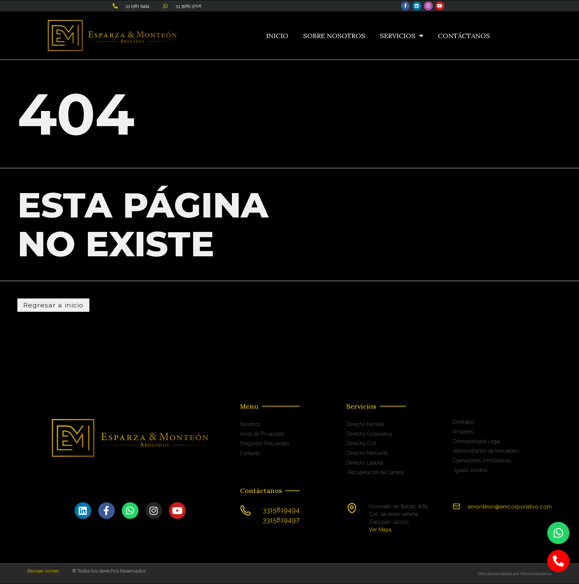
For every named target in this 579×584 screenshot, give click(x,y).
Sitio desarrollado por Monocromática (514, 574)
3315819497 (281, 520)
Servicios (401, 35)
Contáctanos (464, 35)
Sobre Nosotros (334, 35)
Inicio (277, 35)
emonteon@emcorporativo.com (509, 507)
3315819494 (281, 510)
